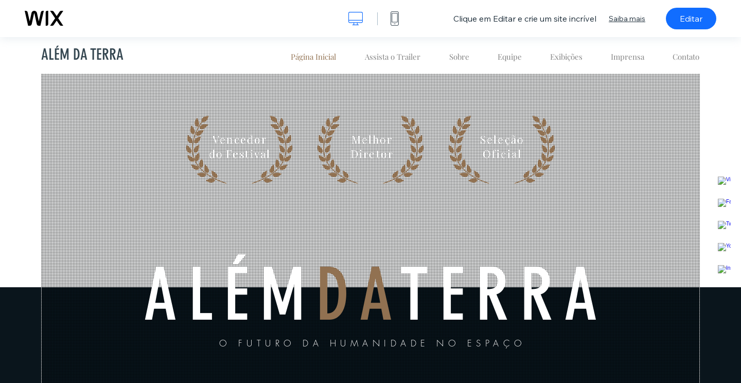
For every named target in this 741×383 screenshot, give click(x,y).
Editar (691, 18)
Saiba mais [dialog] (627, 18)
